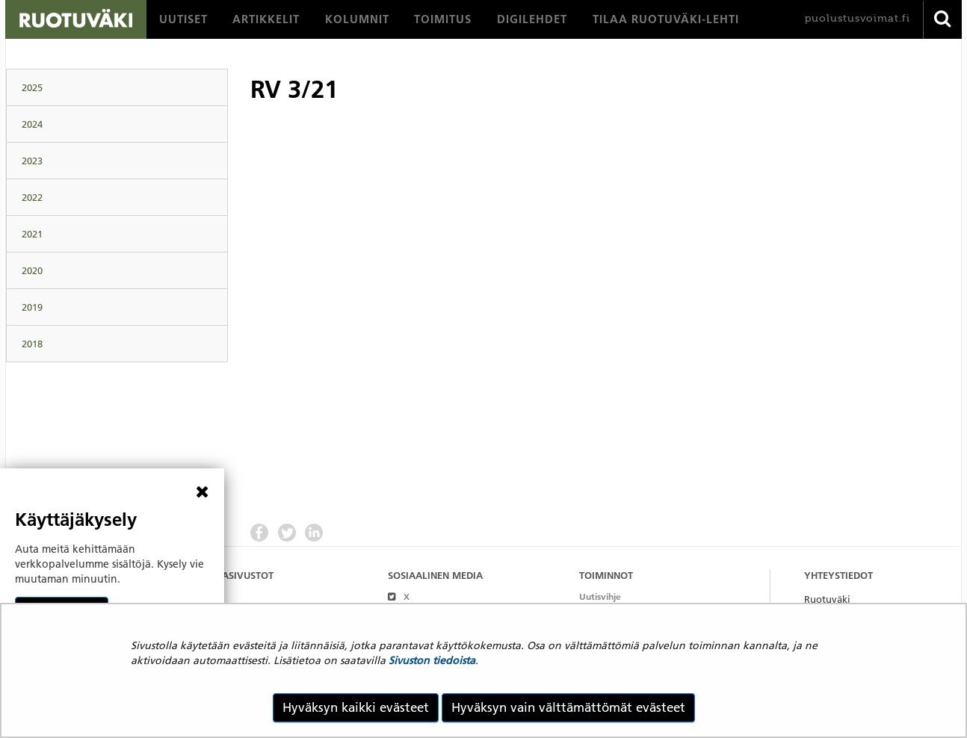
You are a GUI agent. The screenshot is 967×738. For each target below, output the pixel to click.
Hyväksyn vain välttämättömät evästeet (568, 707)
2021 (32, 234)
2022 (32, 197)
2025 (32, 87)
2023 (32, 161)
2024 (32, 124)
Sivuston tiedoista (432, 660)
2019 (32, 307)
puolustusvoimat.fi (857, 18)
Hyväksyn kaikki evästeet (355, 707)
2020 (32, 270)
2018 (32, 344)
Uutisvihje (600, 596)
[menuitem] (183, 19)
